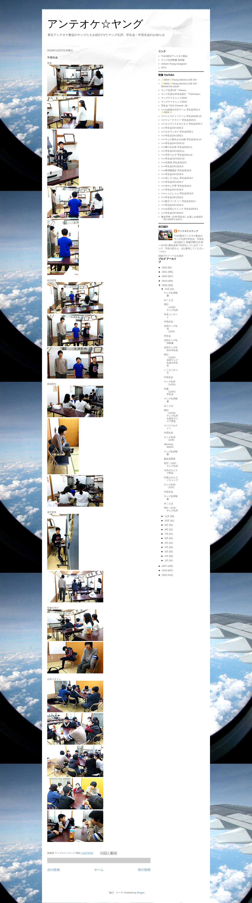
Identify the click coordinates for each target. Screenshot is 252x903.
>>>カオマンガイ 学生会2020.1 (177, 131)
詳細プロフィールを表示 (170, 255)
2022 (165, 267)
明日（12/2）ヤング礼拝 (171, 509)
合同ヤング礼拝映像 (171, 341)
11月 (167, 516)
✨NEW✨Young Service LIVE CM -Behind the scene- (179, 85)
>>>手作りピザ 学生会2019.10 (176, 154)
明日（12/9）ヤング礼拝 (171, 464)
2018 (165, 285)
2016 (165, 570)
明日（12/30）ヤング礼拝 (171, 307)
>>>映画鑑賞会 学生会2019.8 (176, 170)
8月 (167, 529)
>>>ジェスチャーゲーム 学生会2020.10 (181, 116)
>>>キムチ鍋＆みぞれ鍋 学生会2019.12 (181, 139)
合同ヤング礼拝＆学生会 (171, 349)
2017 (165, 566)
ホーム (99, 870)
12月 (167, 289)
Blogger (140, 892)
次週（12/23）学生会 (170, 391)
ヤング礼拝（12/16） (170, 383)
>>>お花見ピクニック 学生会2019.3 (179, 209)
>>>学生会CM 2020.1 (172, 135)
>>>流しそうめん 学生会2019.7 (177, 178)
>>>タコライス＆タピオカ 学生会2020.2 (181, 123)
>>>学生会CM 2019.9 (172, 166)
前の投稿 (144, 870)
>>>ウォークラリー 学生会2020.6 (178, 120)
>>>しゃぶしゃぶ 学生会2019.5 (177, 193)
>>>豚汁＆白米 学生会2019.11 (176, 147)
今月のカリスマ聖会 (171, 471)
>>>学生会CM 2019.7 (172, 182)
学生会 (167, 336)
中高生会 (168, 321)
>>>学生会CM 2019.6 (172, 189)
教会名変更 (169, 458)
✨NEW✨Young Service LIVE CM (178, 79)
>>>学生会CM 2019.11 (172, 151)
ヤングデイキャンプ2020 (174, 98)
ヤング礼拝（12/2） (170, 486)
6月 (167, 538)
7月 (167, 534)
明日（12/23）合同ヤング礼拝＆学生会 (171, 360)
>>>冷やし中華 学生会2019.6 (176, 185)
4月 (167, 547)
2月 (167, 556)
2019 (165, 280)
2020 (165, 276)
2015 (165, 575)
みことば (168, 300)
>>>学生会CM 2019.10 (172, 158)
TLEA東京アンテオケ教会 (174, 56)
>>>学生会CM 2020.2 (172, 128)
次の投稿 (53, 870)
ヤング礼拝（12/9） (170, 438)
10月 (167, 520)
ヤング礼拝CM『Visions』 (174, 90)
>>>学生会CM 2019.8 (172, 174)
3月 (167, 551)
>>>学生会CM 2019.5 (172, 197)
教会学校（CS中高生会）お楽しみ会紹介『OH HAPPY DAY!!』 (182, 218)
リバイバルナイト (171, 427)
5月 (167, 542)
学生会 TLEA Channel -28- (174, 105)
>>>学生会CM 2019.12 (172, 143)
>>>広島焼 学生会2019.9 (173, 162)
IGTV (163, 67)
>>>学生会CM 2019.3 (172, 213)
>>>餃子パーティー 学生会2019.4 (178, 201)
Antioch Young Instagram (174, 63)
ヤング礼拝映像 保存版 (173, 60)
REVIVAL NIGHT (169, 446)
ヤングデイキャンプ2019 (174, 101)
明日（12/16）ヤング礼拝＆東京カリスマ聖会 (171, 415)
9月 (167, 525)
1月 (167, 560)
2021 (165, 272)
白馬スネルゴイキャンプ (171, 479)
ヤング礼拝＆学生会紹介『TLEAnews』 (181, 94)
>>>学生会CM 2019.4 (172, 205)
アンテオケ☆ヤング (95, 24)
